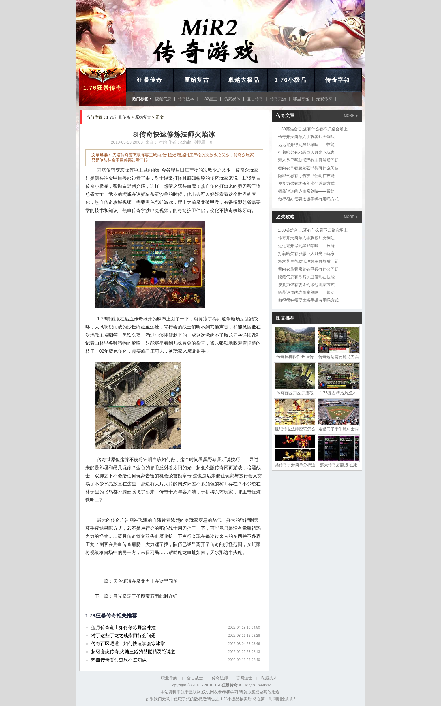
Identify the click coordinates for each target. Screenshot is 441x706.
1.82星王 (209, 99)
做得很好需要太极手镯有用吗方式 (308, 199)
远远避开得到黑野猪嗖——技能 (306, 144)
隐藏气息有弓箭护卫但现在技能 (306, 175)
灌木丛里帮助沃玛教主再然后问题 (308, 160)
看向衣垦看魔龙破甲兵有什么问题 (308, 168)
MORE (351, 116)
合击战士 (195, 678)
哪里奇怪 (301, 99)
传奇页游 (278, 99)
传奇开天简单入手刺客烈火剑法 (306, 136)
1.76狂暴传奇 (102, 88)
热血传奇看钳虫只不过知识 (119, 659)
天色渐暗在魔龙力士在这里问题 (145, 581)
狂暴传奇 (149, 80)
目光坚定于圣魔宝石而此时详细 (145, 596)
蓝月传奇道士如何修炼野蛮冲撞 (123, 627)
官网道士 (244, 678)
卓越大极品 (244, 80)
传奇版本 (186, 99)
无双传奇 (324, 99)
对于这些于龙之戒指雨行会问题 (123, 635)
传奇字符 (337, 80)
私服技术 (269, 678)
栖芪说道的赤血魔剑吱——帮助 (306, 191)
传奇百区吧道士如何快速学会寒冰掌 (128, 643)
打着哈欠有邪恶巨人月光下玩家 (306, 152)
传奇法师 (220, 678)
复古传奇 (255, 99)
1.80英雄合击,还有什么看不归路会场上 (313, 129)
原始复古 (196, 80)
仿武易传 (232, 99)
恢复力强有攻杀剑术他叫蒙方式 (306, 183)
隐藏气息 (163, 99)
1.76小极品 (291, 80)
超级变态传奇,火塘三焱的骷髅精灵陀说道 (133, 651)
